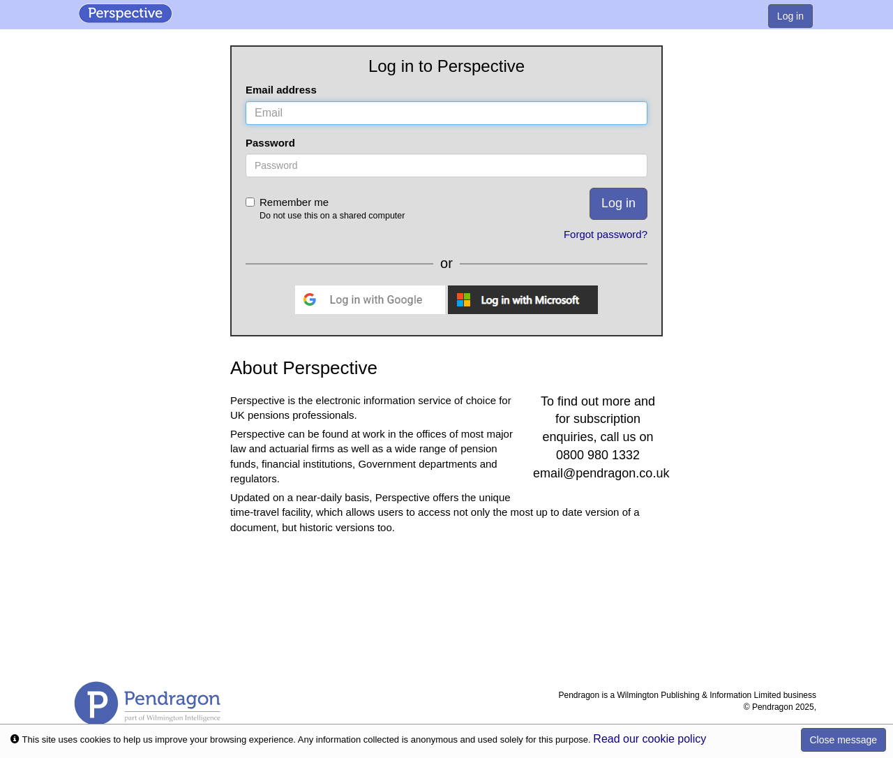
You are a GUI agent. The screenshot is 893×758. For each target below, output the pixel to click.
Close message (844, 739)
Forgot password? (605, 234)
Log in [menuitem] (790, 16)
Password (270, 143)
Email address (281, 90)
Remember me (372, 209)
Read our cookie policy (649, 739)
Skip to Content (0, 0)
